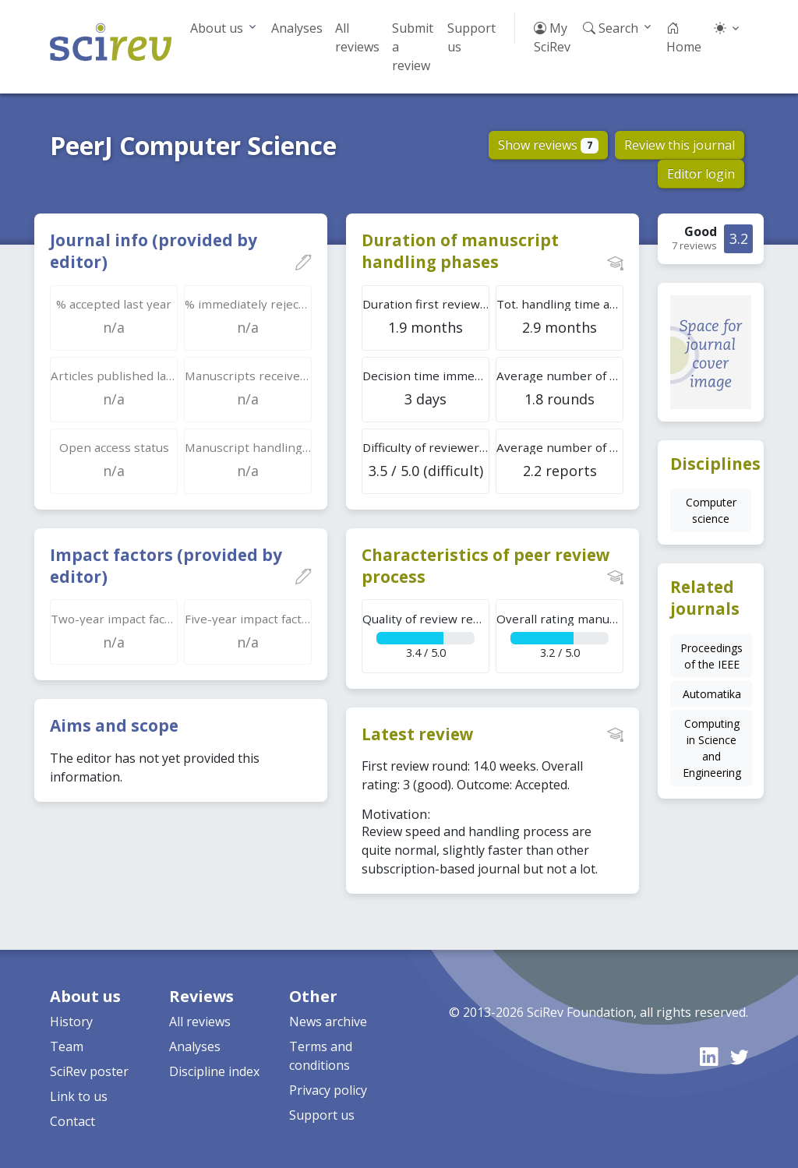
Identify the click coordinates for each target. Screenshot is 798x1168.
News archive (328, 1021)
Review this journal (679, 144)
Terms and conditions (320, 1056)
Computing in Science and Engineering (712, 748)
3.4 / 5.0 (425, 635)
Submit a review (412, 46)
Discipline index (214, 1071)
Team (66, 1046)
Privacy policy (328, 1090)
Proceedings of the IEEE (711, 656)
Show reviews (548, 144)
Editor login (701, 173)
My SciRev (552, 37)
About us (216, 28)
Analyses (297, 28)
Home (683, 37)
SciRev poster (89, 1071)
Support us (471, 37)
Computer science (711, 510)
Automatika (712, 693)
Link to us (79, 1096)
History (71, 1021)
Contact (72, 1121)
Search (610, 28)
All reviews (357, 37)
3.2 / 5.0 (559, 635)
